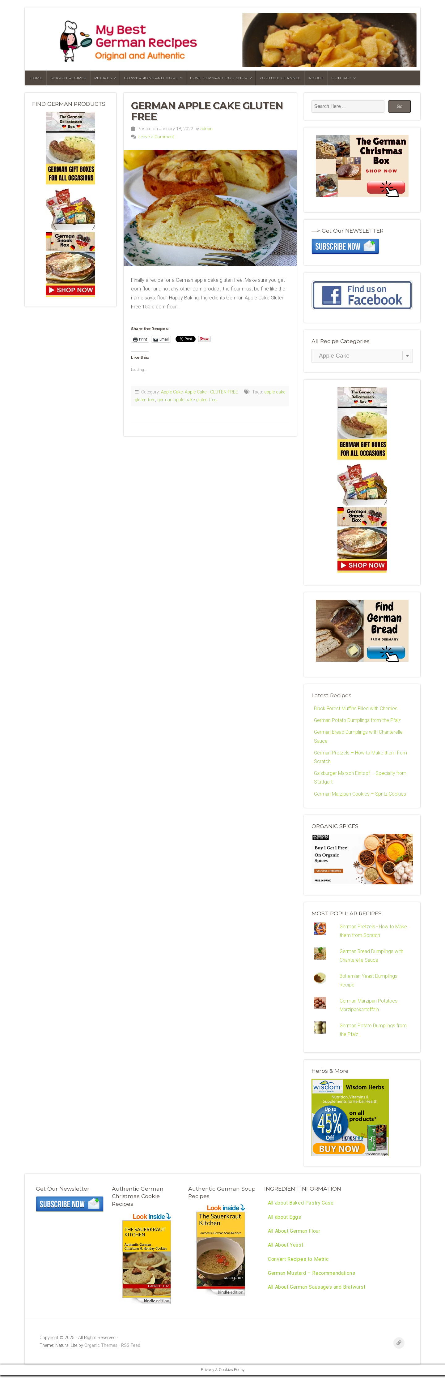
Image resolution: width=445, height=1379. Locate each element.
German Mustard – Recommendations (311, 1278)
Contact (341, 77)
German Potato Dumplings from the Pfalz (358, 721)
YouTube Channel (280, 77)
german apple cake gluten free (186, 399)
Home (36, 77)
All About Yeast (285, 1249)
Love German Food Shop (219, 77)
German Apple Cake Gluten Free (207, 111)
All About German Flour (294, 1235)
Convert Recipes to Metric (298, 1264)
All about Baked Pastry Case (301, 1207)
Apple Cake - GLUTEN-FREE (211, 392)
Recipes (103, 77)
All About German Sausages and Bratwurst (317, 1292)
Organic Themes (100, 1349)
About (315, 77)
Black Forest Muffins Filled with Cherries (357, 708)
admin (206, 128)
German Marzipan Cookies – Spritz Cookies (361, 795)
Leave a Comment (156, 137)
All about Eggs (285, 1221)
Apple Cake (172, 392)
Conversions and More (151, 77)
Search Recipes (68, 77)
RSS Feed (130, 1349)
